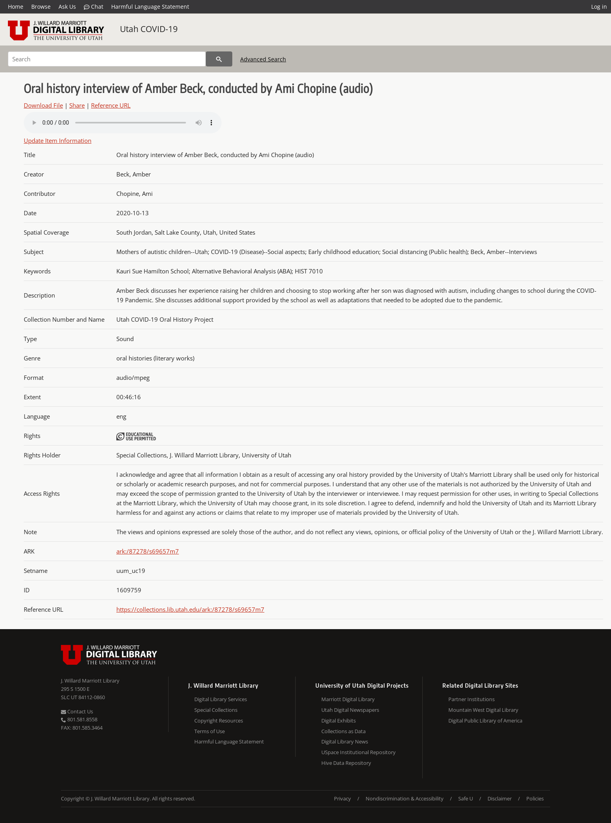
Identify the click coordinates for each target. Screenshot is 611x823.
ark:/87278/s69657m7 (147, 551)
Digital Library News (344, 741)
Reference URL (111, 105)
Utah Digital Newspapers (350, 709)
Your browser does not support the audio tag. (123, 122)
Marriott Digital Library (348, 699)
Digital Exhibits (338, 720)
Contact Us (77, 711)
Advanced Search (263, 59)
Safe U (465, 798)
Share (77, 105)
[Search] (107, 58)
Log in (599, 6)
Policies (535, 798)
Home (15, 6)
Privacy (342, 798)
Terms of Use (209, 731)
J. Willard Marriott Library (90, 680)
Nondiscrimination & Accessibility (405, 798)
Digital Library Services (220, 699)
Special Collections (215, 709)
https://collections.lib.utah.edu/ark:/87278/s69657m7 (190, 609)
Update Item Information (57, 140)
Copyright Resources (218, 720)
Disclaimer (500, 798)
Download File (43, 105)
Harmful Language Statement (150, 6)
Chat (93, 7)
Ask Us (67, 6)
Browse (41, 6)
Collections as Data (343, 731)
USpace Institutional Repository (358, 752)
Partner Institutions (471, 699)
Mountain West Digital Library (483, 709)
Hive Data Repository (346, 762)
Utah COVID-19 (149, 28)
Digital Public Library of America (485, 720)
